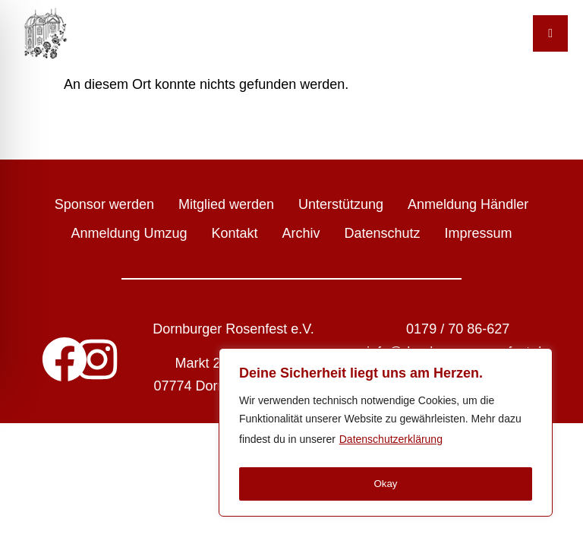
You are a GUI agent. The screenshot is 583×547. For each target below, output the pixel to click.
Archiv (301, 233)
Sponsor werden (104, 204)
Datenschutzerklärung (391, 444)
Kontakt (234, 233)
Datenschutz (383, 233)
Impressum (478, 233)
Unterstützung (340, 204)
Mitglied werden (226, 204)
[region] (386, 435)
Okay (386, 484)
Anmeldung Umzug (129, 233)
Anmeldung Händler (468, 204)
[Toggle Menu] (550, 33)
